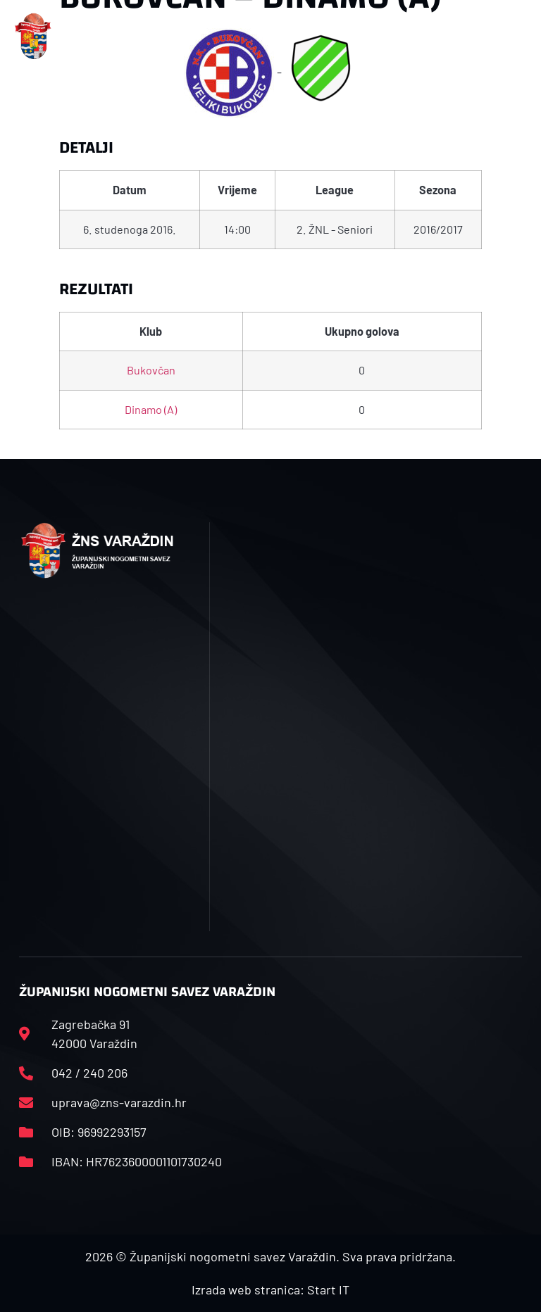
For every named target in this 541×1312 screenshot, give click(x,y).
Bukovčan (151, 370)
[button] (175, 36)
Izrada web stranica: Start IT (270, 1289)
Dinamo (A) (151, 409)
